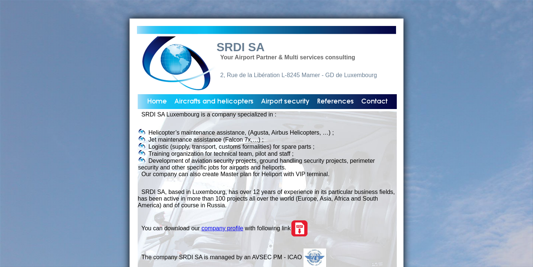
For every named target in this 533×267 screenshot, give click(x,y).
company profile (222, 228)
